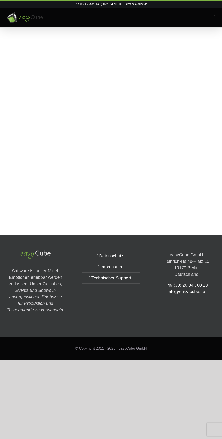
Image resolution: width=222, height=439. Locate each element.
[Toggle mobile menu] (214, 17)
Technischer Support (111, 278)
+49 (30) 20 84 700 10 (108, 4)
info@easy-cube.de (136, 4)
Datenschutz (111, 255)
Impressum (111, 267)
